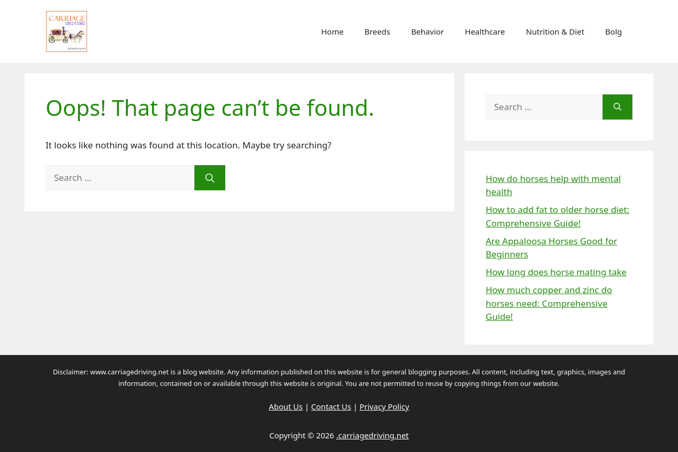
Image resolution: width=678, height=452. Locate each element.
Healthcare (485, 31)
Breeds (377, 31)
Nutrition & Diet (555, 31)
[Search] (209, 177)
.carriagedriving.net (372, 435)
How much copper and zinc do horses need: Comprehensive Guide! (549, 303)
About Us (286, 406)
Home (332, 31)
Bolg (613, 31)
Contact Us (331, 406)
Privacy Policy (384, 406)
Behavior (427, 31)
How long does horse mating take (556, 272)
